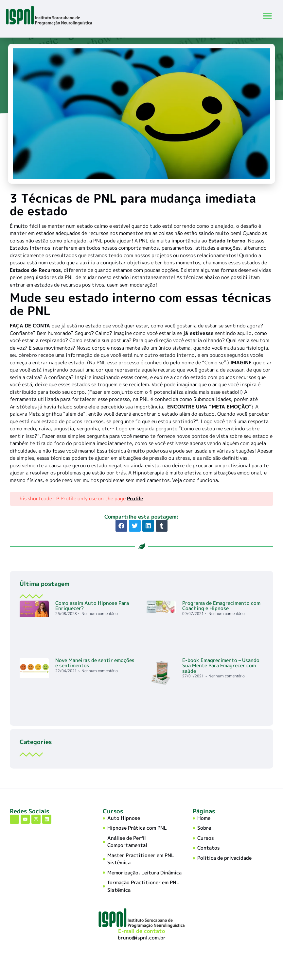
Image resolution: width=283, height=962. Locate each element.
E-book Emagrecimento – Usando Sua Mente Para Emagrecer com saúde (220, 666)
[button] (267, 15)
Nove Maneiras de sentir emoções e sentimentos (94, 663)
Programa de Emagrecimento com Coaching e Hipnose (221, 606)
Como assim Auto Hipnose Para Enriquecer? (92, 606)
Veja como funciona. (195, 480)
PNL (98, 241)
